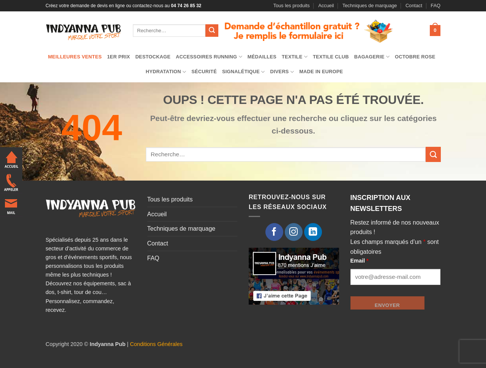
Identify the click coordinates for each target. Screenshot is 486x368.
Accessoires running (209, 56)
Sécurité (204, 71)
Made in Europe (321, 71)
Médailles (262, 57)
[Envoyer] (211, 30)
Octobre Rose (415, 57)
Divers (282, 71)
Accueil (326, 5)
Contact (414, 5)
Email (359, 261)
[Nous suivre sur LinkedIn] (313, 232)
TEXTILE (295, 56)
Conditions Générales (156, 344)
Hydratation (166, 71)
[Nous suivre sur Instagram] (294, 232)
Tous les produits (291, 5)
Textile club (331, 57)
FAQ (435, 5)
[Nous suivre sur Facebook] (274, 232)
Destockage (152, 57)
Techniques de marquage (369, 5)
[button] (435, 30)
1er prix (118, 57)
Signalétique (243, 71)
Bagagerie (372, 56)
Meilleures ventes (75, 57)
